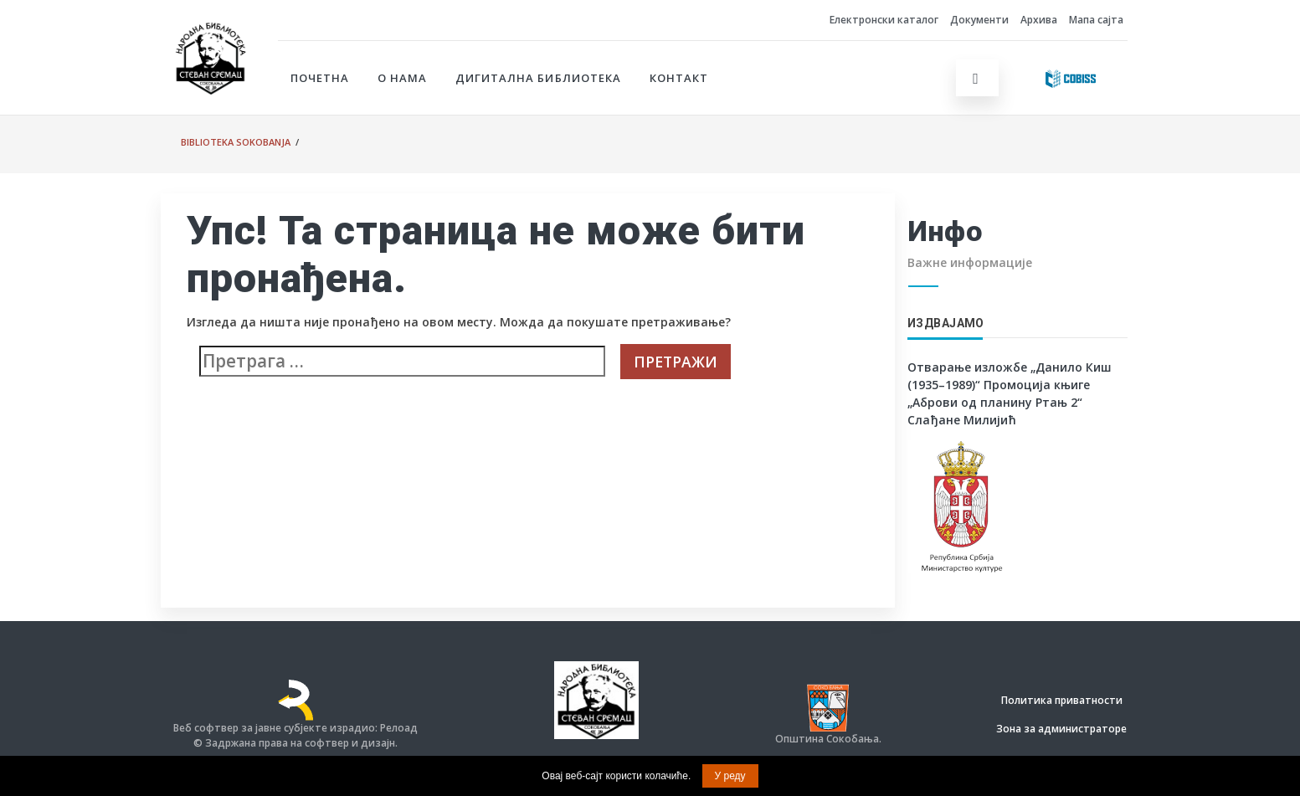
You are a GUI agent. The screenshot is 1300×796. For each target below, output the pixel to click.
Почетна (319, 77)
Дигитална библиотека (538, 77)
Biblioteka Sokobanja (235, 142)
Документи (979, 20)
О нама (402, 77)
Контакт (679, 77)
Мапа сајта (1096, 20)
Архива (1038, 20)
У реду (730, 776)
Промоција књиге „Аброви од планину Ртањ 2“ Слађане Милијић (998, 402)
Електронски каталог (884, 20)
